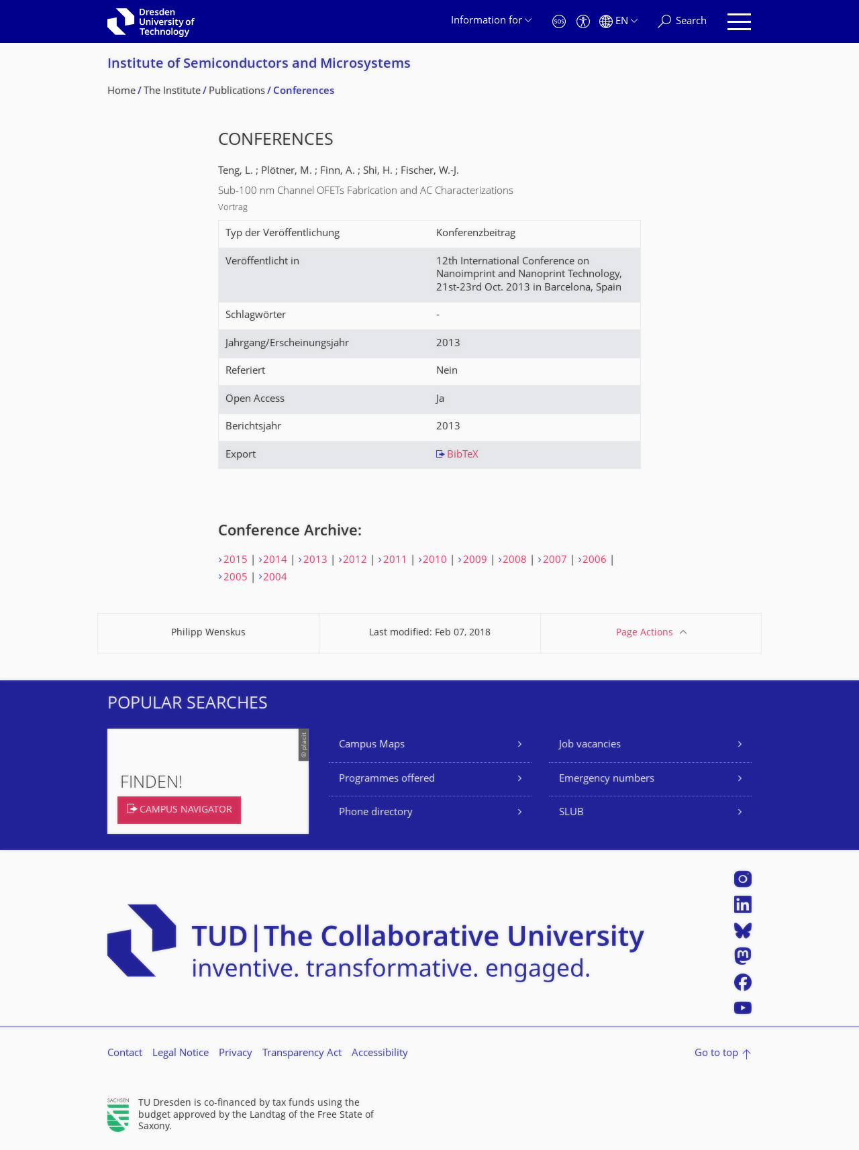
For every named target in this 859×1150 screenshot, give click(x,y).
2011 (395, 561)
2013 (315, 561)
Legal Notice (180, 1054)
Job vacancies (590, 745)
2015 (235, 561)
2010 (435, 561)
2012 (355, 561)
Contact (124, 1054)
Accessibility (380, 1054)
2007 (555, 561)
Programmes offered (387, 779)
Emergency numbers (606, 779)
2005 (235, 578)
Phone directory (376, 813)
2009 (475, 561)
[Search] (682, 21)
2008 (515, 561)
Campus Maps (372, 745)
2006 (595, 561)
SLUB (571, 813)
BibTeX (462, 455)
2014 (275, 561)
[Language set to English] (618, 21)
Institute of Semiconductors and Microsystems (259, 64)
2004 (275, 578)
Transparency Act (302, 1054)
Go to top (716, 1054)
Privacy (235, 1054)
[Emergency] (559, 21)
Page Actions (644, 633)
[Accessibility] (583, 21)
